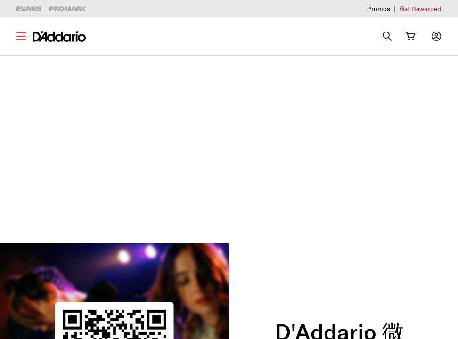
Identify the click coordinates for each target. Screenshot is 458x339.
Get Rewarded (420, 9)
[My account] (436, 36)
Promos (378, 9)
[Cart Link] (410, 36)
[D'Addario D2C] (59, 36)
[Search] (387, 36)
